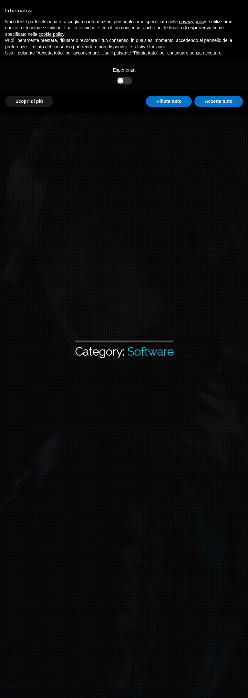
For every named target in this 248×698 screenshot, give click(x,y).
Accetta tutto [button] (218, 101)
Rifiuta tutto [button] (169, 101)
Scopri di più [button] (29, 101)
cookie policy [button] (51, 34)
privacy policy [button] (192, 21)
